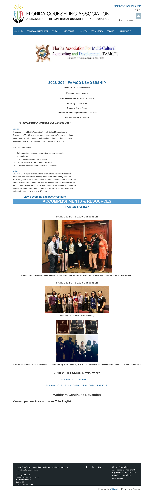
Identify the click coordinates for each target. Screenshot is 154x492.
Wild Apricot (115, 489)
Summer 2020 (69, 379)
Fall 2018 (102, 385)
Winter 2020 (86, 379)
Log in (138, 16)
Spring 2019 (72, 385)
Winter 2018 (88, 385)
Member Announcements (127, 6)
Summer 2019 (54, 385)
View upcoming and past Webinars (45, 196)
